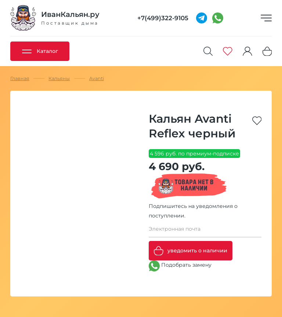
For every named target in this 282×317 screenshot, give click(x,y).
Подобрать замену (180, 265)
